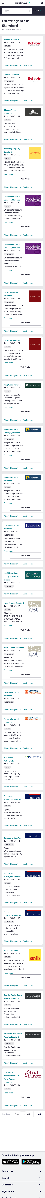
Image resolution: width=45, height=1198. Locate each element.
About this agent (11, 65)
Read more (8, 174)
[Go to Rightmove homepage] (22, 3)
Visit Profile (25, 179)
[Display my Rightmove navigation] (42, 3)
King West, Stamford (12, 385)
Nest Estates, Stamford (14, 603)
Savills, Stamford (11, 950)
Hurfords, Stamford (12, 340)
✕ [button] (29, 11)
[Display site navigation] (3, 3)
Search (5, 1179)
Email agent (28, 65)
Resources (7, 1172)
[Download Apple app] (10, 1163)
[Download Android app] (31, 1163)
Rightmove (8, 1193)
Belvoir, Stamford (11, 39)
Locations (7, 1186)
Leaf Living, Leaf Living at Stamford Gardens (12, 576)
